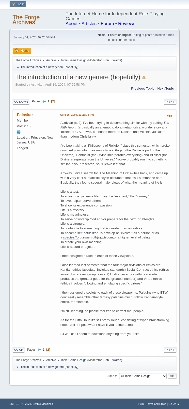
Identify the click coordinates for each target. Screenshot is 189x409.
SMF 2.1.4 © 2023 (20, 403)
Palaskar (25, 115)
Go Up (18, 349)
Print (170, 101)
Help (141, 403)
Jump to (112, 376)
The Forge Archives (26, 19)
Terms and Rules (156, 403)
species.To (71, 237)
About (72, 23)
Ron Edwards (112, 60)
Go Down (21, 101)
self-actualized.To (90, 233)
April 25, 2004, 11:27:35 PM (77, 114)
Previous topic (143, 88)
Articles (88, 23)
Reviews (127, 23)
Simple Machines (43, 403)
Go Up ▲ (174, 403)
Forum (107, 23)
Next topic (165, 88)
